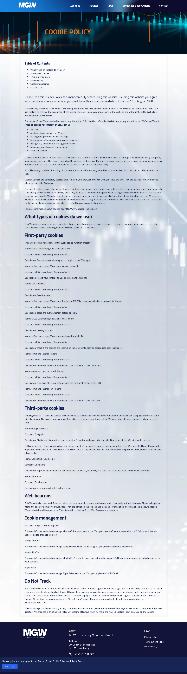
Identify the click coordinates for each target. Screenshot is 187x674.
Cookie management (40, 84)
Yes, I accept (10, 667)
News (110, 5)
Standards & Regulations (136, 5)
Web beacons (37, 80)
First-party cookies (39, 73)
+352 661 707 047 (84, 654)
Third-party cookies (40, 77)
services (93, 6)
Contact (163, 5)
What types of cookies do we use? (47, 70)
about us (75, 5)
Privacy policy (150, 637)
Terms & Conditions (154, 642)
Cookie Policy (150, 646)
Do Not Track (37, 87)
